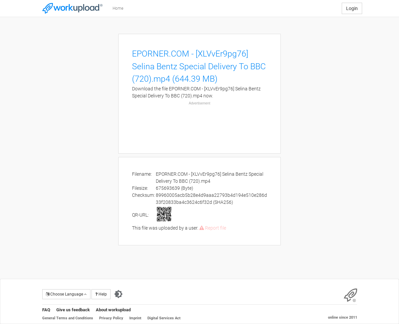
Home (118, 8)
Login (352, 8)
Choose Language (66, 294)
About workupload (113, 309)
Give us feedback (73, 309)
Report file (212, 228)
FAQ (46, 309)
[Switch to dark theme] (118, 294)
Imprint (135, 318)
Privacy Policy (111, 318)
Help (101, 294)
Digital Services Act (164, 318)
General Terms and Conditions (67, 318)
